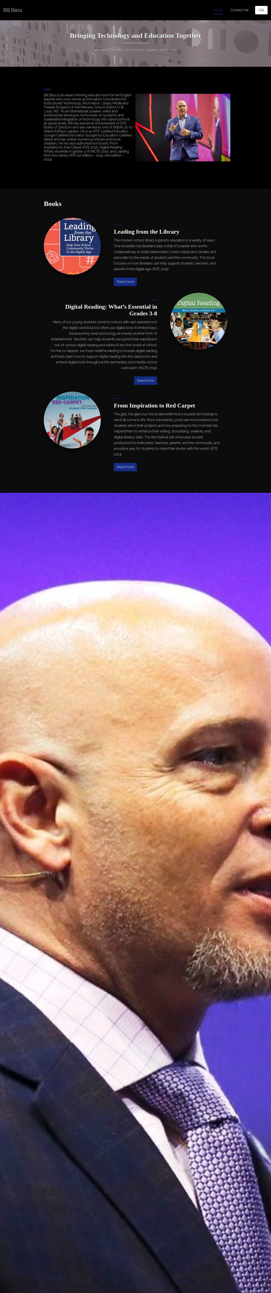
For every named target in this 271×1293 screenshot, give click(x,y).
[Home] (12, 10)
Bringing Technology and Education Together (135, 35)
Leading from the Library (147, 231)
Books (53, 203)
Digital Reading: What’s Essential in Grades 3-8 (111, 310)
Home (218, 10)
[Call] (261, 10)
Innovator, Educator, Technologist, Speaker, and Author (135, 50)
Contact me (239, 10)
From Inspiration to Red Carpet (154, 405)
